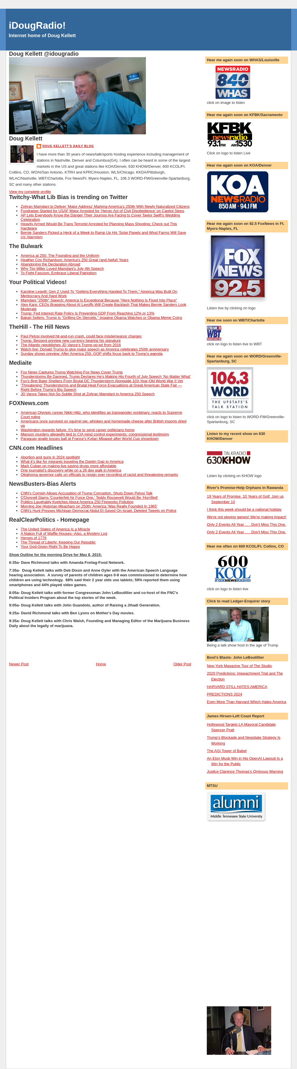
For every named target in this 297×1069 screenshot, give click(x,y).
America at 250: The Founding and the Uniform (60, 255)
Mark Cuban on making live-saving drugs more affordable (68, 466)
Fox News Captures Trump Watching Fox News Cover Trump (72, 372)
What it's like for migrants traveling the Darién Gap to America (72, 461)
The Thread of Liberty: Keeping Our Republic (58, 542)
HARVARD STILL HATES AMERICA (237, 687)
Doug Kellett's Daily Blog (68, 146)
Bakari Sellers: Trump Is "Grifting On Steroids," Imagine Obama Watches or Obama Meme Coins (101, 317)
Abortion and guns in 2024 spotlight (50, 457)
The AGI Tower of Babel (227, 751)
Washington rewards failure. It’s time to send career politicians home (77, 430)
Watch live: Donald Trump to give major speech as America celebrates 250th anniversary (95, 349)
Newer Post (18, 664)
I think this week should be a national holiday (244, 509)
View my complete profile (30, 191)
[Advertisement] (230, 914)
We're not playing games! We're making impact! (246, 517)
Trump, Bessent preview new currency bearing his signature (71, 340)
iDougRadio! (37, 25)
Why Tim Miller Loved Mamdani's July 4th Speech (62, 268)
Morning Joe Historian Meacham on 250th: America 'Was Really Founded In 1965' (89, 506)
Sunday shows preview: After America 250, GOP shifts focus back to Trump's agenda (91, 353)
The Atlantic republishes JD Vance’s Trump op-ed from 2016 (71, 345)
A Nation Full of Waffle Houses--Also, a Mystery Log (64, 533)
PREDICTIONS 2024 (224, 694)
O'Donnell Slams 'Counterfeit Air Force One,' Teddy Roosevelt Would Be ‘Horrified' (89, 497)
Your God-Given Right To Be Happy (50, 546)
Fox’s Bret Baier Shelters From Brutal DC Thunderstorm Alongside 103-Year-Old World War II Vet (102, 381)
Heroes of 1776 (33, 538)
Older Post (182, 664)
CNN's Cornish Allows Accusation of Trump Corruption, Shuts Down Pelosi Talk (87, 493)
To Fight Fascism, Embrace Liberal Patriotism (59, 273)
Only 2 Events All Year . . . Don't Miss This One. (246, 524)
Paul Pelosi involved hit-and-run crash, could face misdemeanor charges (81, 336)
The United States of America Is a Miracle (55, 529)
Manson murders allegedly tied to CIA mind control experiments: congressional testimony (95, 434)
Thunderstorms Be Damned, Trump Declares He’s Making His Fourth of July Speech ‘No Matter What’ (106, 376)
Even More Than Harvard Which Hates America (246, 702)
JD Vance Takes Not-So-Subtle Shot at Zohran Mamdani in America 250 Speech (88, 394)
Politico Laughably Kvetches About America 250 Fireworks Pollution (77, 502)
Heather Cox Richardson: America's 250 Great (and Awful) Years (74, 260)
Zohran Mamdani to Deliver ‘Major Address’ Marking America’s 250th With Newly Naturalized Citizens (105, 206)
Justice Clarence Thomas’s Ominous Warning (245, 771)
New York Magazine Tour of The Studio (239, 666)
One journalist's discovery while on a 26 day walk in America (71, 470)
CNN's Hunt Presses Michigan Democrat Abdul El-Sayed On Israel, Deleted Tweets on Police (98, 510)
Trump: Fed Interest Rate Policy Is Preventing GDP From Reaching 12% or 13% (87, 313)
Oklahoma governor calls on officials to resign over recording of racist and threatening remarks (99, 474)
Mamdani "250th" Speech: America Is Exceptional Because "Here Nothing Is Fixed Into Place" (99, 300)
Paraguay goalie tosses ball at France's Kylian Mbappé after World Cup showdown (90, 438)
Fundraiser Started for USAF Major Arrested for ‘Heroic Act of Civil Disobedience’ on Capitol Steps (102, 211)
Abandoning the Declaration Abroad (50, 264)
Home (101, 664)
